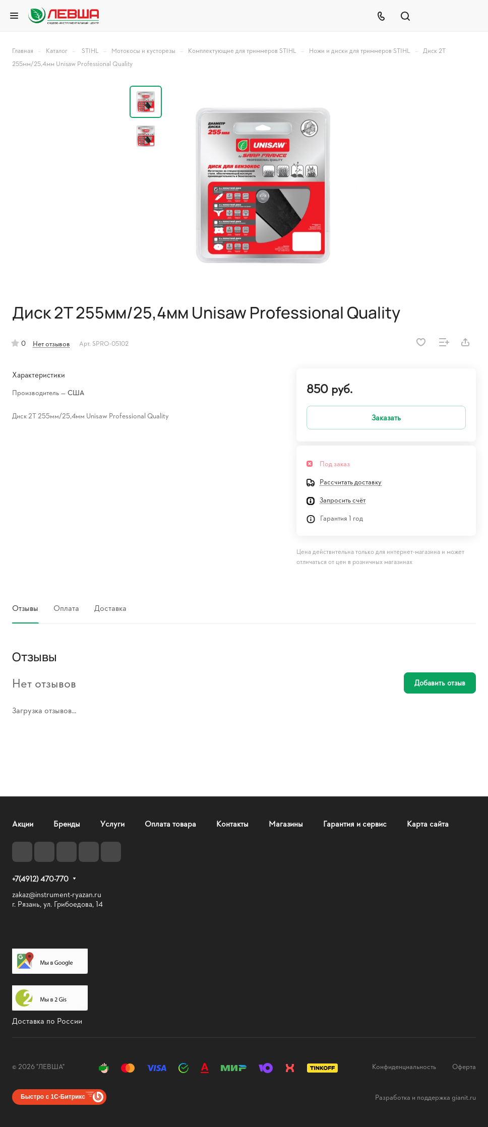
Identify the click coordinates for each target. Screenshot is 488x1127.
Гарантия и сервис (355, 823)
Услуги (112, 823)
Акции (22, 823)
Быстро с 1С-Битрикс (53, 1096)
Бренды (66, 823)
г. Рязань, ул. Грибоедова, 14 (57, 904)
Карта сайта (428, 823)
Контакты (232, 823)
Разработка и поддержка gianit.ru (425, 1097)
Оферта (464, 1066)
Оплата (66, 607)
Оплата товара (170, 823)
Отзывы (25, 607)
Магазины (286, 823)
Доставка (110, 607)
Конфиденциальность (404, 1066)
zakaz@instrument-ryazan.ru (56, 894)
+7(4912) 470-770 (40, 879)
